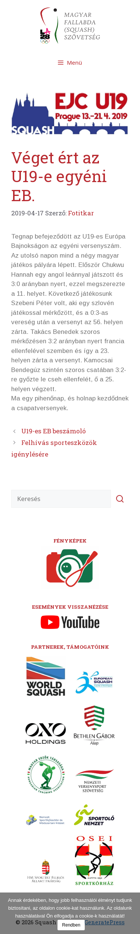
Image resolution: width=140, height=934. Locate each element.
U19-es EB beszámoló (53, 431)
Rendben (71, 925)
